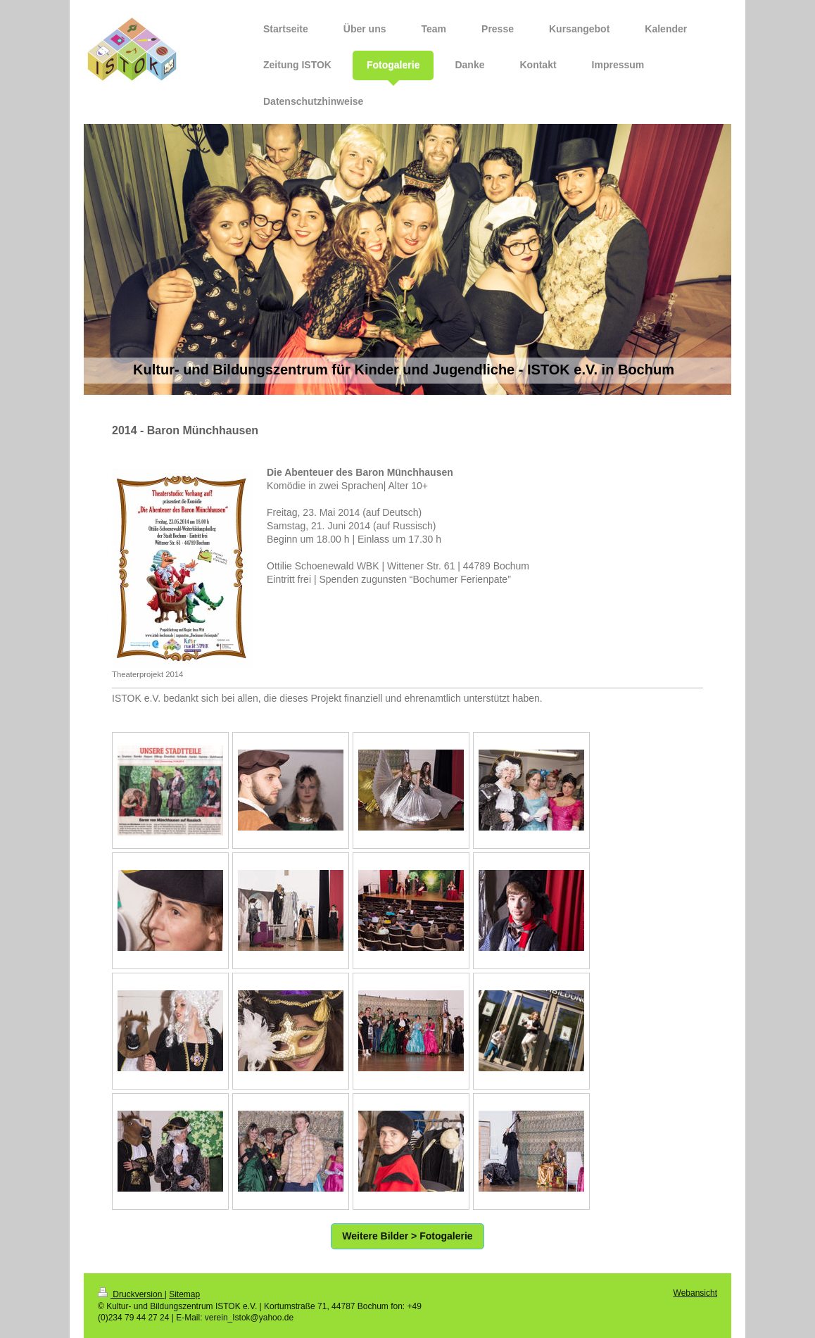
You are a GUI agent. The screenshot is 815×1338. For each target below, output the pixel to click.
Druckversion (131, 1294)
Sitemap (184, 1294)
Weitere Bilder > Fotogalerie (407, 1236)
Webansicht (695, 1293)
